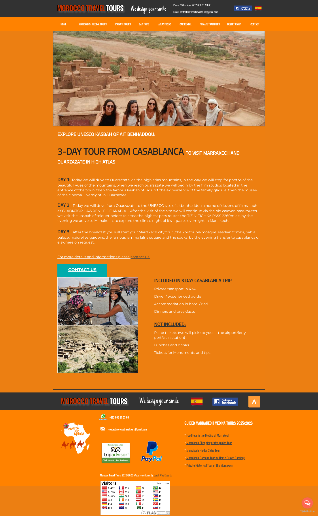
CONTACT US (82, 269)
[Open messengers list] (307, 502)
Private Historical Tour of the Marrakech (209, 465)
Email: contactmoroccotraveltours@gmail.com (195, 12)
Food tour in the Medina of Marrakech (207, 435)
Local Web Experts (163, 475)
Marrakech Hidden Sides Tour (203, 450)
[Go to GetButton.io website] (307, 511)
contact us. (140, 257)
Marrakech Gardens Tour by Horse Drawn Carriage (215, 457)
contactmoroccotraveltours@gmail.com (127, 429)
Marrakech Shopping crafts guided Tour (209, 442)
